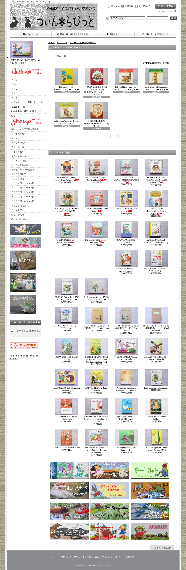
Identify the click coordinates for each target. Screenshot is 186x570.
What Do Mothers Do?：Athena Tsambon (66, 232)
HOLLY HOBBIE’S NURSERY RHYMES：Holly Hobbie (96, 114)
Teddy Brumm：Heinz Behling (156, 409)
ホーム (30, 34)
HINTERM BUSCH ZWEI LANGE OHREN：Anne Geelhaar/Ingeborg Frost (96, 350)
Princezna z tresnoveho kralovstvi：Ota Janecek (126, 380)
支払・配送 (66, 557)
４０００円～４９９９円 (22, 197)
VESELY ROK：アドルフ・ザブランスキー (156, 261)
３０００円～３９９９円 (22, 192)
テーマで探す (17, 210)
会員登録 (129, 6)
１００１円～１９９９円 (22, 183)
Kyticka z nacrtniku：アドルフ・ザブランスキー (96, 289)
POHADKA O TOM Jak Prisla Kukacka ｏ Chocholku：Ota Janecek (96, 410)
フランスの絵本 (18, 156)
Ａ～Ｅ (14, 80)
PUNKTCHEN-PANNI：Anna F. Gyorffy (126, 261)
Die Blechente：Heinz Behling (67, 439)
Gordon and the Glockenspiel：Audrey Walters (156, 202)
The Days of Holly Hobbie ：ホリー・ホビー (66, 79)
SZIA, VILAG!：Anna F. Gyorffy (126, 232)
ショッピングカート (165, 6)
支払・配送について (72, 34)
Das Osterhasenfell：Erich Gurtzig (66, 349)
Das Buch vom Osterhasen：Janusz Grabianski (156, 349)
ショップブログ (114, 34)
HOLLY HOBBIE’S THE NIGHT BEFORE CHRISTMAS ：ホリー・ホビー (96, 82)
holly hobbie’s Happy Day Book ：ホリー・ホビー (126, 79)
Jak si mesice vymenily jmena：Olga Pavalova (67, 170)
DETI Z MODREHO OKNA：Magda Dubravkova (126, 171)
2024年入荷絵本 (18, 134)
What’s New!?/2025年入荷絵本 (25, 129)
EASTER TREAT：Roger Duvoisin (96, 380)
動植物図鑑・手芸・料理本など (26, 111)
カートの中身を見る (25, 322)
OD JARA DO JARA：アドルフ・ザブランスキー (67, 289)
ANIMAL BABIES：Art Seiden (126, 201)
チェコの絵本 (17, 147)
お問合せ (155, 34)
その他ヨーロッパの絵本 (22, 169)
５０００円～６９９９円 (22, 201)
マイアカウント (145, 6)
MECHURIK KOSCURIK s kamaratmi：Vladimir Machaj (67, 202)
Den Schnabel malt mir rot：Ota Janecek (67, 409)
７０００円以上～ (19, 206)
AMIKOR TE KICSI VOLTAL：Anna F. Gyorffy (156, 232)
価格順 (158, 63)
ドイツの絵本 (17, 151)
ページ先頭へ (162, 547)
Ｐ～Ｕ (14, 93)
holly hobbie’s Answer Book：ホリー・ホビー (67, 113)
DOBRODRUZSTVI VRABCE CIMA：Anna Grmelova (156, 171)
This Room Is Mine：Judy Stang (96, 201)
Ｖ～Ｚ (14, 98)
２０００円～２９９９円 (22, 187)
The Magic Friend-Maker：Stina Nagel (96, 232)
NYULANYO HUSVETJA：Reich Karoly (126, 349)
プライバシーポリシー (112, 557)
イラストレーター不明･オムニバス (27, 102)
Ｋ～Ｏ (14, 89)
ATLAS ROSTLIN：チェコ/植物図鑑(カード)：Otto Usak (126, 319)
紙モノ (14, 116)
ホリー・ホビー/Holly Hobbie (83, 42)
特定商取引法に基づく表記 (86, 557)
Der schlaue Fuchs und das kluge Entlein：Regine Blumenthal (96, 441)
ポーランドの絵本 (19, 165)
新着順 (166, 63)
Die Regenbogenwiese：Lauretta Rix (126, 440)
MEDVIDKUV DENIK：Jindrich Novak (96, 170)
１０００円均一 (18, 179)
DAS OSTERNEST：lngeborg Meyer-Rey (67, 380)
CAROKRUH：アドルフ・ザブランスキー (67, 318)
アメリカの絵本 (18, 142)
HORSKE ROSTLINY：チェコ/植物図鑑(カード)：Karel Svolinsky (156, 319)
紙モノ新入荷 (17, 215)
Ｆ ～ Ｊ (62, 42)
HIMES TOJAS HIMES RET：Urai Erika (25, 60)
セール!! (15, 138)
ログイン (115, 6)
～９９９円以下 (18, 174)
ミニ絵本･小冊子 (19, 107)
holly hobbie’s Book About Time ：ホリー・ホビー (156, 79)
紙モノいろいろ (18, 219)
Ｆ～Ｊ (14, 84)
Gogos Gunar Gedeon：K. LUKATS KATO (126, 409)
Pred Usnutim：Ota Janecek (156, 379)
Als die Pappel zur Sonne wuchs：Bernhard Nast (156, 440)
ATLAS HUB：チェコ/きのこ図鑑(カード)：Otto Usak (96, 318)
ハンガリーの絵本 (19, 161)
